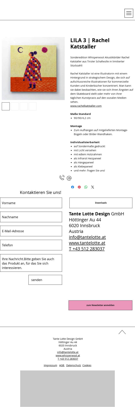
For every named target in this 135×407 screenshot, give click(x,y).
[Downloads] (100, 203)
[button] (69, 178)
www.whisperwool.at (68, 355)
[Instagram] (80, 332)
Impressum (50, 365)
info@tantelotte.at (87, 237)
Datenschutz (73, 365)
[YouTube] (54, 332)
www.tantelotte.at (87, 243)
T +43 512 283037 (87, 249)
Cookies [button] (86, 365)
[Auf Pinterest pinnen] (79, 187)
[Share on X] (93, 187)
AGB (62, 365)
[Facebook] (60, 332)
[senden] (45, 280)
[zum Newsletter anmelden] (100, 305)
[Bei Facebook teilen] (72, 187)
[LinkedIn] (67, 332)
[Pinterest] (74, 332)
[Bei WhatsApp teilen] (86, 187)
